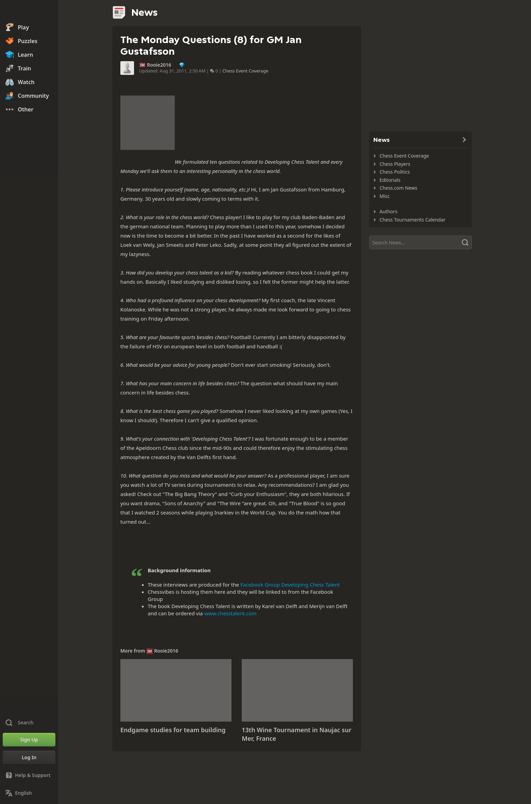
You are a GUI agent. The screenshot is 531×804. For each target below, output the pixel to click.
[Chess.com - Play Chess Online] (29, 12)
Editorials (390, 180)
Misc (385, 196)
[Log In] (29, 757)
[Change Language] (29, 793)
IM (142, 65)
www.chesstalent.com (230, 613)
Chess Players (395, 164)
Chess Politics (395, 172)
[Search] (420, 242)
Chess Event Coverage (245, 71)
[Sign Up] (29, 740)
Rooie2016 (159, 65)
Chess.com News (398, 188)
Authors (388, 211)
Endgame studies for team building (173, 730)
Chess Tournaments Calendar (413, 219)
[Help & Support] (29, 775)
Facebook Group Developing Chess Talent (290, 584)
